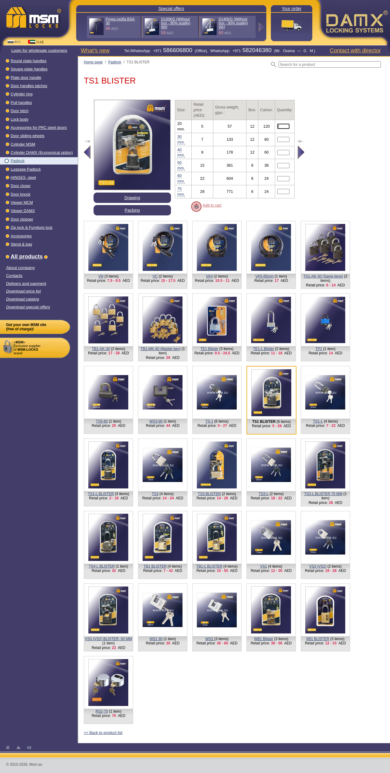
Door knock (20, 194)
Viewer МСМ (22, 202)
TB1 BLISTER (155, 566)
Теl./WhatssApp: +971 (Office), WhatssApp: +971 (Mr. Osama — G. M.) (219, 51)
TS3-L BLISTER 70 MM (323, 494)
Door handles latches (29, 85)
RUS (14, 42)
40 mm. (181, 152)
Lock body (19, 119)
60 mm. (181, 178)
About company (20, 267)
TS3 (155, 494)
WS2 (209, 639)
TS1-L (318, 421)
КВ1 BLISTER (317, 639)
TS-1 (209, 421)
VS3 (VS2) (318, 566)
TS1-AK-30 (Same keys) (323, 276)
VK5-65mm (264, 276)
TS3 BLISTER (209, 494)
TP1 (318, 349)
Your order (292, 8)
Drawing (132, 197)
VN (101, 276)
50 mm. (181, 165)
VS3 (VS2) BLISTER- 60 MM (108, 639)
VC (155, 276)
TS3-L (263, 494)
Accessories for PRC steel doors (39, 127)
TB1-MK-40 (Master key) (160, 349)
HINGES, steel (23, 177)
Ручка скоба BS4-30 (120, 21)
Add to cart (212, 205)
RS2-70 (102, 711)
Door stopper (22, 219)
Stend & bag (21, 244)
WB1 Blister (263, 639)
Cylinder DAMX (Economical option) (42, 152)
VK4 (209, 276)
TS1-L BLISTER (101, 494)
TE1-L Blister (263, 349)
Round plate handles (28, 61)
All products (27, 257)
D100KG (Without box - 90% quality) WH (175, 23)
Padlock (18, 160)
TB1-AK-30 (101, 349)
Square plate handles (29, 69)
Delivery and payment (26, 283)
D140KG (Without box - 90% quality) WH (233, 23)
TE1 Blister (209, 349)
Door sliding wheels (27, 135)
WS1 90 (156, 639)
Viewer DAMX (23, 210)
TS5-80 (102, 421)
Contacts (14, 275)
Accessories (21, 236)
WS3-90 (155, 421)
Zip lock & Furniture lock (31, 227)
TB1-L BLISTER (209, 566)
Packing (132, 210)
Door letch (19, 110)
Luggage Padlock (26, 169)
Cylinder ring (22, 94)
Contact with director (355, 50)
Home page (93, 62)
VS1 (263, 566)
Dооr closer (20, 185)
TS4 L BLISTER (102, 566)
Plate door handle (26, 77)
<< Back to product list (103, 732)
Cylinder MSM (23, 144)
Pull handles (21, 102)
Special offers (171, 8)
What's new (95, 50)
